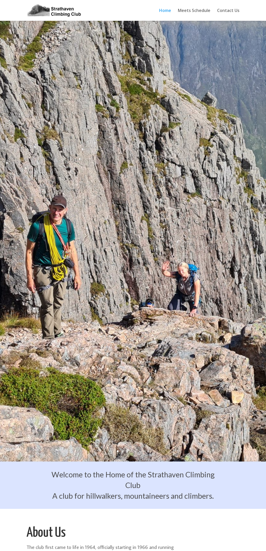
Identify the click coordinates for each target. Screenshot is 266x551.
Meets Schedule (194, 11)
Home (165, 11)
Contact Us (228, 11)
